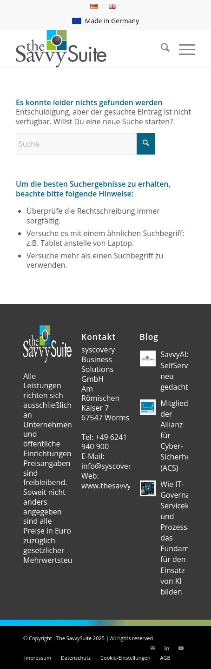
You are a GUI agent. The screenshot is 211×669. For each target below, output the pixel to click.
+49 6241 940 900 (104, 442)
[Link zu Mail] (153, 648)
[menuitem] (94, 6)
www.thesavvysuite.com (123, 485)
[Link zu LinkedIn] (167, 648)
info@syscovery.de (113, 466)
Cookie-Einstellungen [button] (125, 657)
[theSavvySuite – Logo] (87, 49)
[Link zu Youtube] (181, 648)
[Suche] (85, 144)
